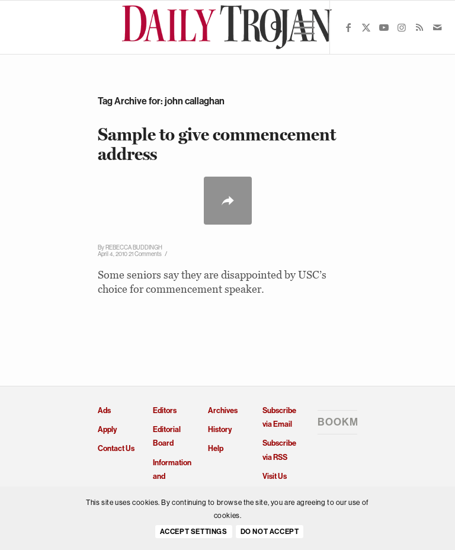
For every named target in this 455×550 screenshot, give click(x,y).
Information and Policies (172, 476)
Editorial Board (167, 436)
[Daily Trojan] (227, 27)
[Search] (270, 27)
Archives (223, 410)
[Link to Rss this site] (419, 27)
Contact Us (116, 448)
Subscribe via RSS (279, 450)
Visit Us (274, 476)
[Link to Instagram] (402, 27)
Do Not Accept (270, 531)
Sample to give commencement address (217, 144)
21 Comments (145, 254)
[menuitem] (270, 27)
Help (215, 448)
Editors (165, 410)
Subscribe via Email (279, 417)
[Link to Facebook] (348, 27)
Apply (107, 429)
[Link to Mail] (437, 27)
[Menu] (298, 27)
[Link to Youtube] (384, 27)
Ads (104, 410)
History (220, 429)
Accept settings (194, 531)
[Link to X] (366, 27)
